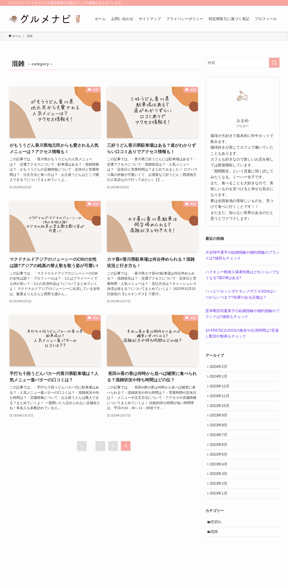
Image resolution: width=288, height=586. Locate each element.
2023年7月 (220, 444)
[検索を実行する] (274, 63)
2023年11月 (221, 400)
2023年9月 (220, 422)
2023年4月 (220, 477)
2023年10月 (221, 411)
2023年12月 (221, 389)
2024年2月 (220, 367)
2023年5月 (220, 466)
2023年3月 (220, 488)
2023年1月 (220, 510)
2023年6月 (220, 455)
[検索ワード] (242, 63)
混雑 (215, 551)
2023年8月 (220, 433)
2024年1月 (220, 378)
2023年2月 (220, 499)
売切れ (217, 540)
